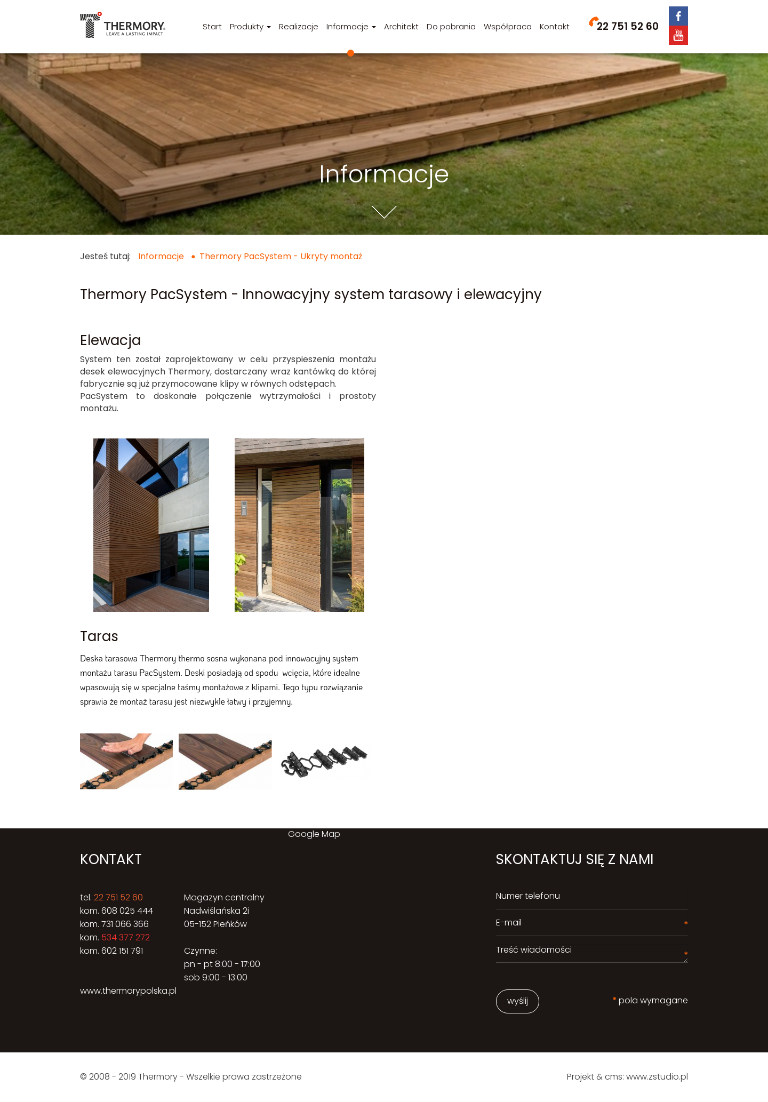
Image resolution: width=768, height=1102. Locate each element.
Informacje (351, 26)
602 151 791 (122, 951)
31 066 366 (127, 924)
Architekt (401, 26)
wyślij (517, 1001)
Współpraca (508, 26)
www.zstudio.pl (657, 1077)
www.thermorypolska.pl (128, 991)
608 (109, 911)
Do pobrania (451, 26)
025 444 (135, 911)
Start (212, 26)
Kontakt (555, 26)
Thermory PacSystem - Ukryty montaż (280, 256)
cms (613, 1077)
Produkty (250, 26)
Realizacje (298, 26)
